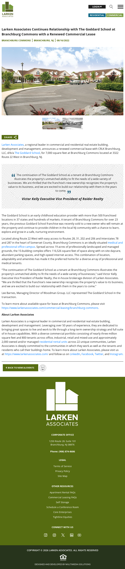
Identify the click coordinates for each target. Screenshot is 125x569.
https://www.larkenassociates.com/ (26, 354)
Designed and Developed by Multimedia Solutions (63, 564)
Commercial (115, 15)
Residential (97, 15)
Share (8, 137)
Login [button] (96, 6)
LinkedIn (75, 354)
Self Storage (62, 502)
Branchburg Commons (16, 40)
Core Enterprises (62, 512)
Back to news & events (20, 367)
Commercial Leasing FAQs (62, 497)
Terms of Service (62, 466)
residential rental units (53, 342)
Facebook (87, 354)
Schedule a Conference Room (62, 507)
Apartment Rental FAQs (62, 492)
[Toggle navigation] (120, 7)
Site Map (62, 476)
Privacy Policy (62, 471)
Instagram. (116, 354)
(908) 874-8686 (67, 451)
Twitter (99, 354)
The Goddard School (27, 153)
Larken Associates (13, 144)
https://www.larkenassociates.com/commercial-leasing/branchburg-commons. (50, 308)
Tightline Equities (62, 517)
